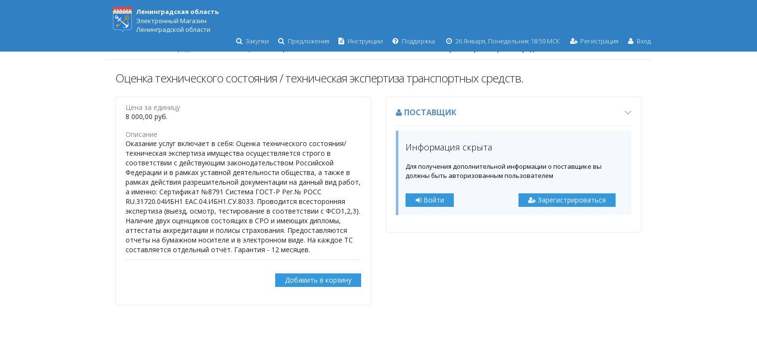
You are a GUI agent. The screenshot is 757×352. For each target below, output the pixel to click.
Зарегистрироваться (567, 199)
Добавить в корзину (318, 279)
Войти (430, 199)
